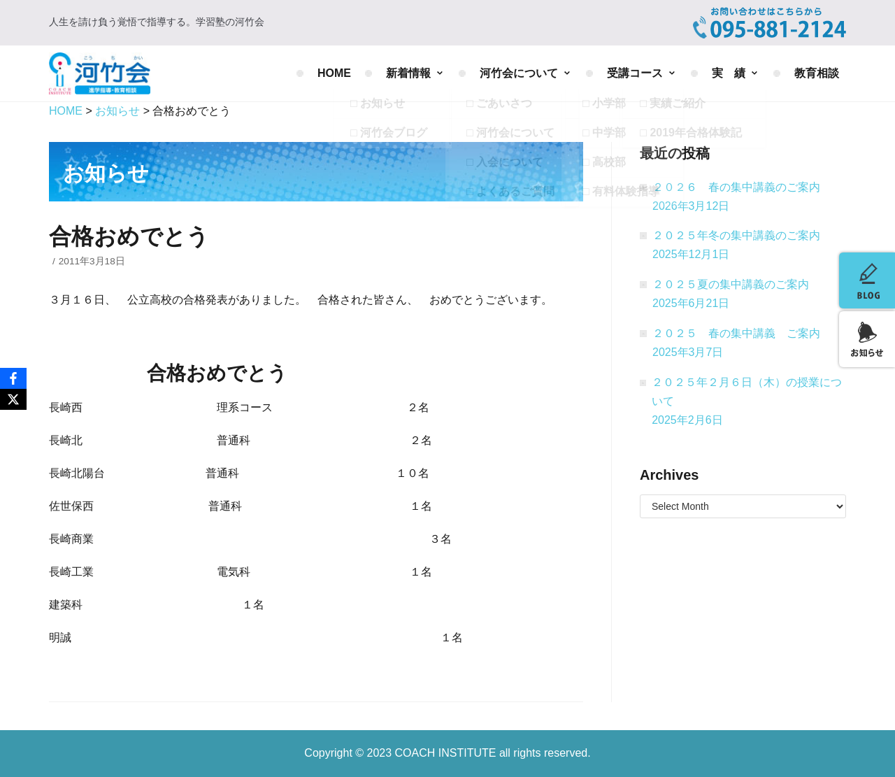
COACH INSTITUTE (447, 753)
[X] (13, 399)
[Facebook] (13, 378)
